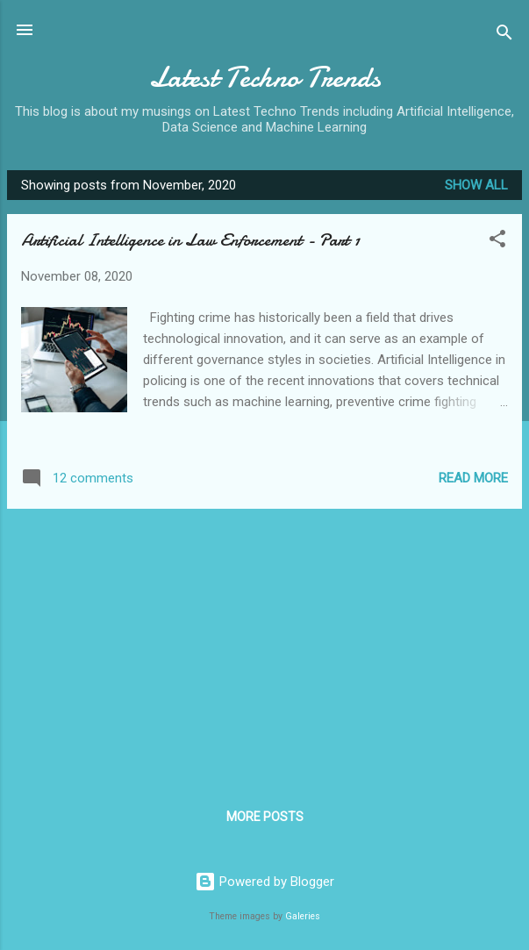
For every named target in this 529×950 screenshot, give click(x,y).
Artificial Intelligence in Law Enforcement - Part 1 (190, 240)
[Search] (504, 35)
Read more (473, 478)
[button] (497, 241)
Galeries (302, 916)
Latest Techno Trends (265, 77)
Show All (476, 185)
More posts (265, 817)
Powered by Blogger (264, 881)
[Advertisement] (264, 645)
